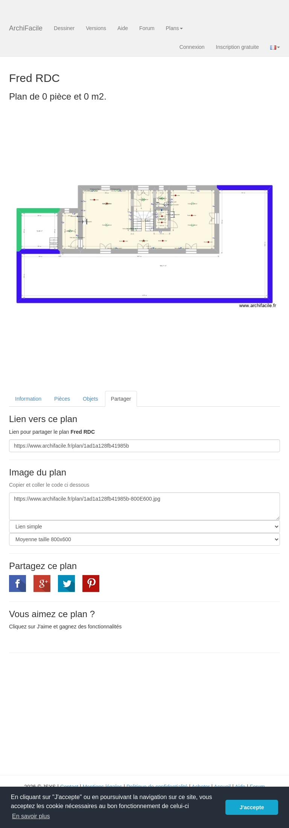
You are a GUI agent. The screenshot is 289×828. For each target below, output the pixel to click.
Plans (174, 28)
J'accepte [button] (252, 807)
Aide (122, 28)
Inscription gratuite (237, 47)
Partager (121, 399)
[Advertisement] (72, 713)
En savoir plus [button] (31, 816)
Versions (96, 28)
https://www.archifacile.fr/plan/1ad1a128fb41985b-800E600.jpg (144, 506)
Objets (90, 399)
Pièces (62, 399)
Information (28, 399)
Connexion (192, 47)
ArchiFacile (26, 28)
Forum (146, 28)
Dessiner (64, 28)
